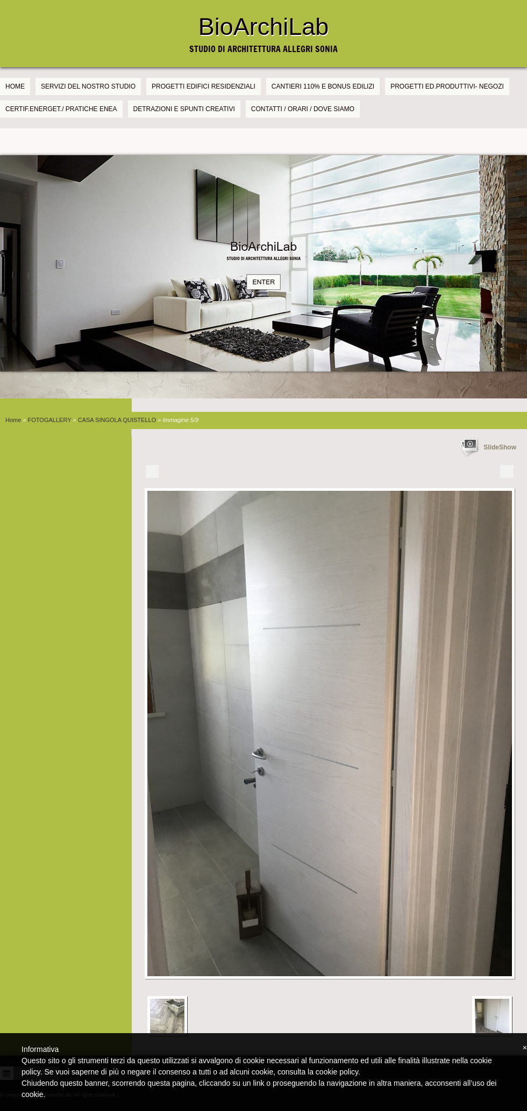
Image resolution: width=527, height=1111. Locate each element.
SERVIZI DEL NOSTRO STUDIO (88, 86)
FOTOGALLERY (50, 420)
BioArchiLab (263, 26)
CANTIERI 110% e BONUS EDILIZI (323, 86)
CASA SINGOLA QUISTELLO (117, 420)
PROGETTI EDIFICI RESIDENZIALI (203, 86)
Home (15, 86)
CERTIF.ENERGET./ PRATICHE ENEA (61, 109)
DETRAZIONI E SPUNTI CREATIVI (184, 109)
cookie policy (337, 1072)
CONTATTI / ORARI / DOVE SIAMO (302, 109)
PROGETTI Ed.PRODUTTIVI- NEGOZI (447, 86)
